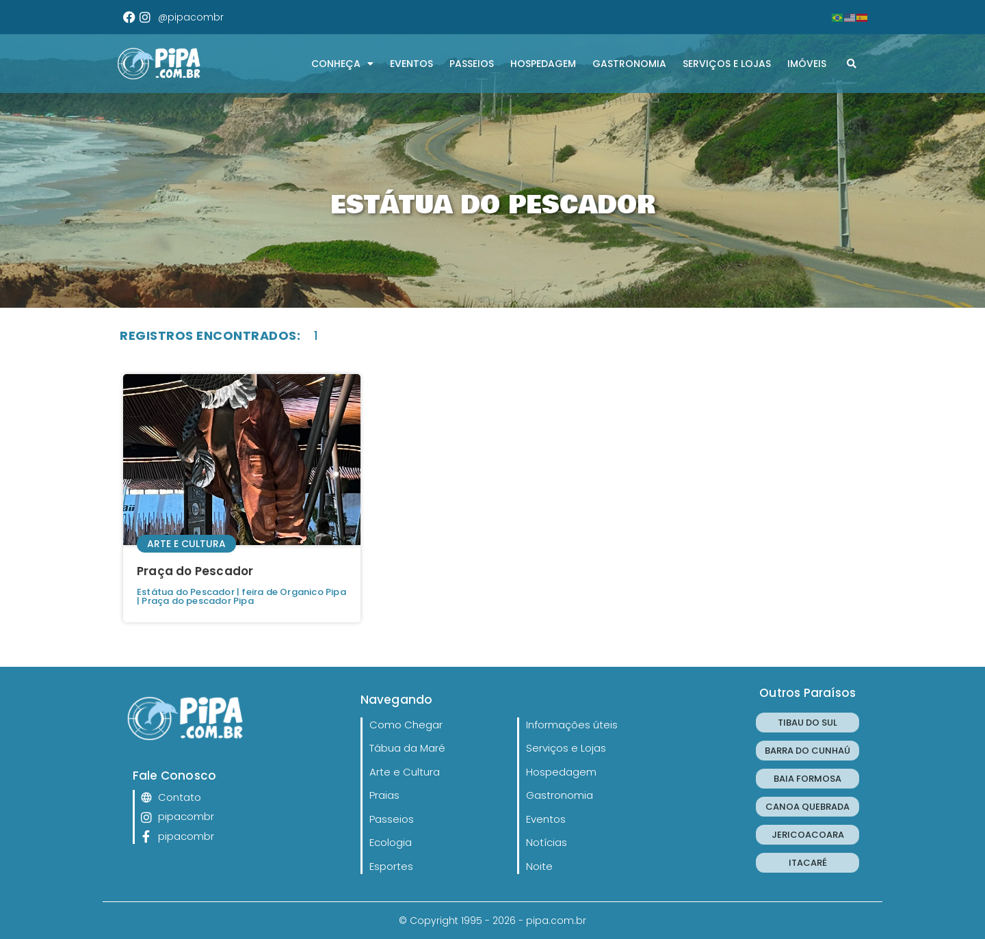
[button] (851, 63)
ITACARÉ (808, 862)
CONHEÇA (342, 63)
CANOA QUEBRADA (807, 806)
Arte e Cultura (186, 544)
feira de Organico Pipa (293, 591)
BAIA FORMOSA (807, 778)
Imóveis (806, 63)
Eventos (411, 63)
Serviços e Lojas (727, 63)
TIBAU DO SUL (807, 722)
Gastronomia (629, 63)
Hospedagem (543, 63)
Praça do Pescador (195, 571)
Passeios (471, 63)
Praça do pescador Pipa (197, 600)
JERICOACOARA (808, 834)
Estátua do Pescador (186, 591)
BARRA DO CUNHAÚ (807, 750)
